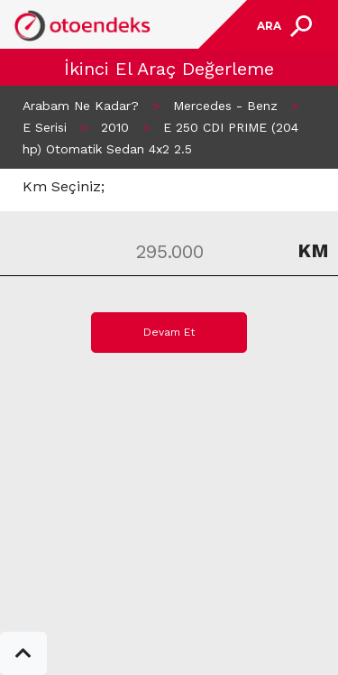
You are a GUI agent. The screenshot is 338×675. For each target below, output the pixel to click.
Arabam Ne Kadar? (81, 105)
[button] (23, 653)
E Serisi (45, 127)
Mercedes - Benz (225, 105)
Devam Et (169, 332)
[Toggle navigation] (282, 25)
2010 (115, 127)
